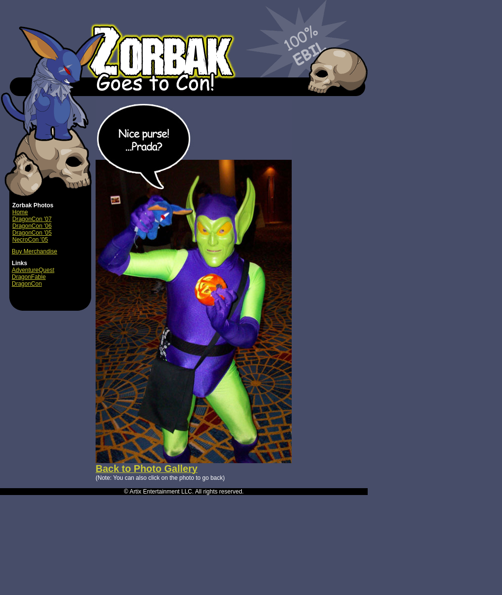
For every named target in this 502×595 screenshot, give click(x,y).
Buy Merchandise (34, 251)
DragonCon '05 (31, 232)
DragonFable (29, 276)
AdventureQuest (33, 270)
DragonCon (27, 283)
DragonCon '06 (31, 226)
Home (20, 212)
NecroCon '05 (30, 239)
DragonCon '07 (31, 219)
